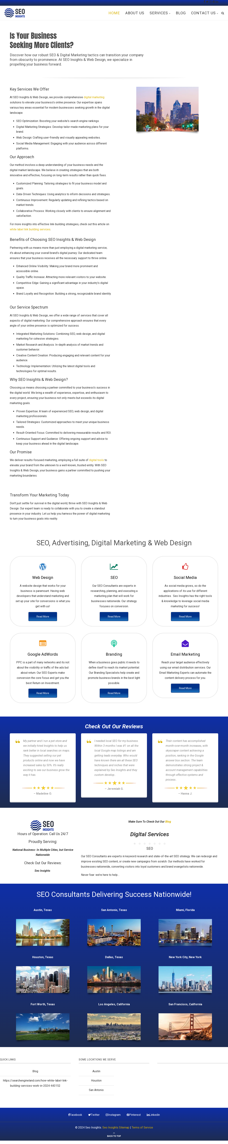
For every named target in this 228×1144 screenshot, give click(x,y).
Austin (96, 1071)
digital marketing (94, 97)
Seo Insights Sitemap (115, 1127)
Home (114, 13)
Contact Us (203, 13)
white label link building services (30, 229)
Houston (96, 1080)
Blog (181, 13)
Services (159, 13)
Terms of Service (142, 1127)
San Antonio (96, 1090)
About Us (134, 13)
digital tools (96, 460)
